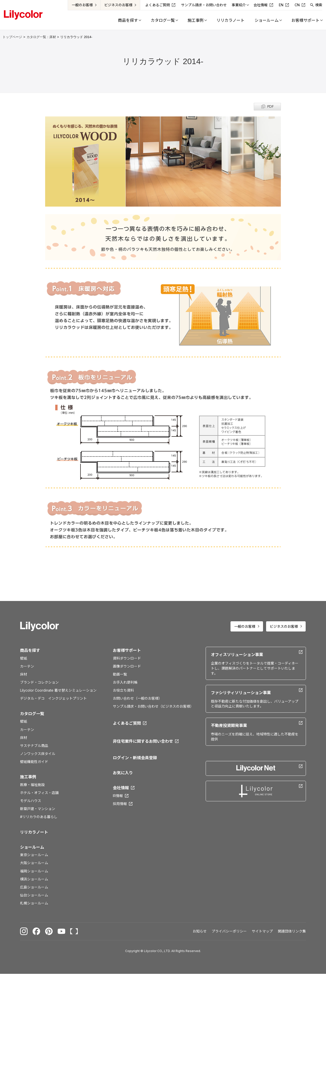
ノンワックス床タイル (37, 753)
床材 (23, 674)
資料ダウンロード (127, 658)
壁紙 (23, 658)
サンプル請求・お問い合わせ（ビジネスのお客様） (153, 706)
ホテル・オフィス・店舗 (39, 793)
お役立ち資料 (123, 690)
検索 (318, 5)
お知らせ (200, 931)
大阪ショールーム (34, 863)
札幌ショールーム (34, 903)
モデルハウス (30, 801)
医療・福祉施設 (32, 785)
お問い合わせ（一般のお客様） (137, 698)
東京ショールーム (34, 855)
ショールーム (32, 847)
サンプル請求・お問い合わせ (204, 5)
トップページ (12, 37)
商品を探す (30, 650)
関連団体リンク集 (292, 931)
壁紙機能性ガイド (34, 761)
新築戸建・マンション (37, 809)
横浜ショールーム (34, 879)
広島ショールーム (34, 887)
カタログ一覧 (32, 713)
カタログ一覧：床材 (41, 37)
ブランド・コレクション (39, 682)
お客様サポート (127, 650)
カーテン (27, 666)
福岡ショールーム (34, 871)
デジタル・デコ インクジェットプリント (53, 698)
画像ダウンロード (127, 666)
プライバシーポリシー (229, 931)
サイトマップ (262, 931)
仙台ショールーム (34, 895)
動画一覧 (120, 674)
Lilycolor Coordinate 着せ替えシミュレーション (58, 690)
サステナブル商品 (34, 745)
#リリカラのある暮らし (38, 817)
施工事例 (28, 776)
